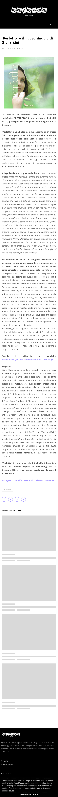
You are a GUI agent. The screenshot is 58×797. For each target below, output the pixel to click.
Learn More (25, 795)
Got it (36, 795)
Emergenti (7, 489)
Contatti (4, 761)
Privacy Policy (7, 765)
